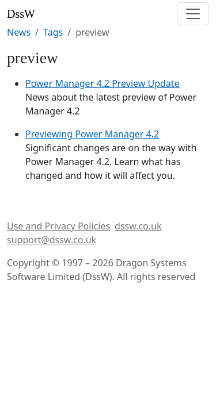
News (19, 32)
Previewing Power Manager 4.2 (92, 134)
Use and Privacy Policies (58, 226)
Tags (53, 32)
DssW (21, 13)
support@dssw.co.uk (51, 239)
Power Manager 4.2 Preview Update (102, 83)
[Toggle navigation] (193, 13)
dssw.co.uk (138, 226)
